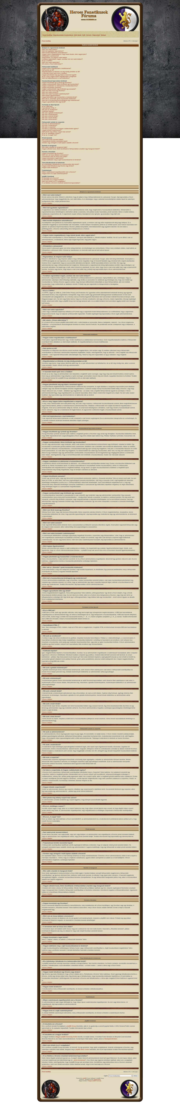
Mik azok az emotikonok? (50, 109)
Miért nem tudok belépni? (50, 49)
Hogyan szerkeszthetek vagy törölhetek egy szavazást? (59, 89)
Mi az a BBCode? (47, 106)
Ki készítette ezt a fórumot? (50, 178)
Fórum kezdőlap (46, 41)
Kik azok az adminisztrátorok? (51, 124)
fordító (75, 1036)
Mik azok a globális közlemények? (52, 113)
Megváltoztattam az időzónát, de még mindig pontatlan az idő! (61, 71)
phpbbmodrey (97, 1079)
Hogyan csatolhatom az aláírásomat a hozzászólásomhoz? (60, 86)
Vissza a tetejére (47, 203)
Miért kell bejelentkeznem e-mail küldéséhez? (56, 78)
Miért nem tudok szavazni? (50, 92)
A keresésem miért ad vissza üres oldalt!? (54, 156)
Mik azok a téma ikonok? (49, 119)
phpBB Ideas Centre (82, 1049)
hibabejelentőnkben (110, 1039)
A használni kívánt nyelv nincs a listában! (54, 73)
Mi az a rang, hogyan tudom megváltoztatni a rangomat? (59, 76)
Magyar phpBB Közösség (64, 1036)
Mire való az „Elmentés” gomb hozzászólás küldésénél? (59, 99)
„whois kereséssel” (79, 1060)
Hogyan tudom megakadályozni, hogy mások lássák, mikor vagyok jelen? (64, 54)
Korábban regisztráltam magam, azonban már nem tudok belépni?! (62, 59)
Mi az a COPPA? (47, 61)
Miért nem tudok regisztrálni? (51, 62)
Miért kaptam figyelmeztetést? (51, 95)
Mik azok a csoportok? (49, 127)
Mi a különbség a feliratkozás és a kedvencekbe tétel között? (60, 164)
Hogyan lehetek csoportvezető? (51, 130)
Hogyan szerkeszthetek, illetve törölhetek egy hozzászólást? (60, 84)
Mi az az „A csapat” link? (49, 135)
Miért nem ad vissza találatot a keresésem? (55, 155)
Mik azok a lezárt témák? (49, 118)
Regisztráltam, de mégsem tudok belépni (54, 57)
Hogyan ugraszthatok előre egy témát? (54, 102)
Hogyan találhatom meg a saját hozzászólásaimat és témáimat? (61, 160)
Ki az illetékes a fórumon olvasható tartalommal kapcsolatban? (61, 183)
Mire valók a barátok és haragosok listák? (54, 147)
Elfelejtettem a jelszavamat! (50, 56)
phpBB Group (71, 1026)
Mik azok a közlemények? (50, 114)
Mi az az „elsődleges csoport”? (51, 133)
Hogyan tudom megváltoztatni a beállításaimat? (56, 68)
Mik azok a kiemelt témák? (50, 116)
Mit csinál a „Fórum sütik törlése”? (52, 64)
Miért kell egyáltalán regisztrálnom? (53, 51)
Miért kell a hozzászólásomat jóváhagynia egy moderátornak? (61, 100)
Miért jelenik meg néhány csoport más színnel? (56, 132)
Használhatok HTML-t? (49, 108)
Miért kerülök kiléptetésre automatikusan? (54, 53)
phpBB (84, 1078)
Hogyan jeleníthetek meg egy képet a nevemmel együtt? (59, 75)
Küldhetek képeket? (48, 111)
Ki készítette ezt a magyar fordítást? (53, 180)
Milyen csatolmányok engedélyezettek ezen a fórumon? (59, 172)
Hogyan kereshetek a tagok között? (53, 158)
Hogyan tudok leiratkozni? (50, 167)
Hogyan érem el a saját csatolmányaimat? (55, 173)
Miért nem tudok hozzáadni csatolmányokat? (55, 94)
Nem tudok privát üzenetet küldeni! (52, 139)
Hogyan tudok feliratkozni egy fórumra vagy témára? (58, 166)
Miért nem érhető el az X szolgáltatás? (53, 181)
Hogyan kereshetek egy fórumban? (52, 153)
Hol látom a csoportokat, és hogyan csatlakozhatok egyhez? (60, 128)
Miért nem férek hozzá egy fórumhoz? (53, 90)
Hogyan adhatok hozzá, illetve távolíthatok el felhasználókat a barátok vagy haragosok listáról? (71, 149)
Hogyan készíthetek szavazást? (51, 87)
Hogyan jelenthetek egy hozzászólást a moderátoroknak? (59, 97)
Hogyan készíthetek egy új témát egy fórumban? (57, 82)
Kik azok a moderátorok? (49, 125)
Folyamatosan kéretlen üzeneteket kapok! (55, 141)
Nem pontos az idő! (48, 70)
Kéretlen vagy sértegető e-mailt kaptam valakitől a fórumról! (60, 143)
